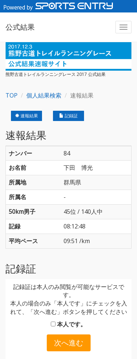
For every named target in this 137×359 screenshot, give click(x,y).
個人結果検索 (43, 95)
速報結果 (26, 116)
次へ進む (68, 343)
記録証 (68, 116)
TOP (11, 95)
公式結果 (20, 27)
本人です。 (68, 324)
